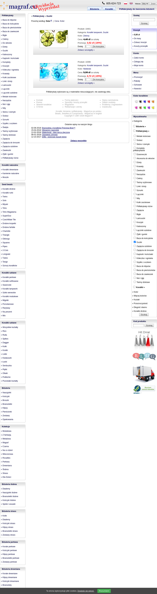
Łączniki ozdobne (142, 230)
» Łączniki (5, 89)
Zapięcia (139, 210)
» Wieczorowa (7, 454)
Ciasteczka (107, 107)
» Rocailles (5, 458)
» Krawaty (5, 74)
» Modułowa (6, 431)
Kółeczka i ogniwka (143, 258)
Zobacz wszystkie (78, 141)
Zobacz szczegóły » (86, 50)
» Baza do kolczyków (10, 24)
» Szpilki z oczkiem (9, 123)
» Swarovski (6, 285)
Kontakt (39, 100)
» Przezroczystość (140, 303)
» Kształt (135, 300)
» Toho (4, 208)
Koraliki (109, 9)
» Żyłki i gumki (7, 154)
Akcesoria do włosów (144, 158)
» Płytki (4, 369)
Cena (57, 21)
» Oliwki (4, 373)
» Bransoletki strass (9, 531)
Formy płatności (71, 100)
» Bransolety (6, 585)
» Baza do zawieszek (10, 31)
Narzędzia (139, 174)
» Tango (4, 262)
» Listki (4, 354)
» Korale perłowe (8, 546)
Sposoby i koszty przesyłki (76, 102)
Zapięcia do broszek (144, 250)
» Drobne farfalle (8, 227)
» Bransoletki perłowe (10, 558)
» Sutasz (4, 116)
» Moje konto (137, 65)
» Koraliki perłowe (8, 277)
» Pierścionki (6, 412)
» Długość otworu (139, 307)
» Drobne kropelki (8, 223)
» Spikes (4, 339)
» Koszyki (5, 66)
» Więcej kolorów (139, 296)
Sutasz (138, 140)
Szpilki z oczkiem (142, 262)
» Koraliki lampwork (9, 289)
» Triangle (5, 235)
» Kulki (4, 346)
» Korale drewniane (9, 573)
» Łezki (4, 362)
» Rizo (3, 331)
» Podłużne (6, 377)
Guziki (49, 16)
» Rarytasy (5, 308)
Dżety (138, 162)
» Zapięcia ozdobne (9, 146)
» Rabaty (136, 81)
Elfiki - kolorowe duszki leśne (54, 137)
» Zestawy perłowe (9, 562)
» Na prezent (6, 312)
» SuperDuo (6, 216)
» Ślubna (4, 469)
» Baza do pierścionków (11, 28)
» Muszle (5, 177)
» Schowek (137, 85)
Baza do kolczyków (143, 238)
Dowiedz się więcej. (85, 591)
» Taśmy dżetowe (8, 135)
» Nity (3, 108)
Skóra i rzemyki (142, 144)
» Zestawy (5, 415)
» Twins (4, 196)
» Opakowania (7, 419)
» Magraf (4, 442)
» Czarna (5, 446)
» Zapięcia (5, 139)
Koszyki (138, 222)
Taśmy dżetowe (142, 282)
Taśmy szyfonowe (143, 182)
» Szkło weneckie (8, 292)
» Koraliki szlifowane (9, 281)
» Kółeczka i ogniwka (10, 70)
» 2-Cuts (4, 250)
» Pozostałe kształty (9, 381)
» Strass (4, 473)
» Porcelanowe (7, 304)
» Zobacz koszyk (139, 42)
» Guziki (4, 51)
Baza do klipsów (142, 266)
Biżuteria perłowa (10, 542)
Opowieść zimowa (50, 135)
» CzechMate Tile (8, 219)
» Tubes (4, 258)
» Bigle (4, 35)
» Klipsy (4, 408)
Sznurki (138, 190)
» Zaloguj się (137, 62)
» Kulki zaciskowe (8, 77)
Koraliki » (140, 287)
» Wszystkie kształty (9, 327)
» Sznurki (5, 120)
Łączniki (138, 194)
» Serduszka (6, 365)
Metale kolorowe (142, 136)
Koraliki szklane (9, 273)
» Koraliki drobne (8, 189)
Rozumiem (104, 591)
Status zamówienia (110, 100)
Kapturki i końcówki (143, 254)
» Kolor (135, 292)
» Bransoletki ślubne (9, 496)
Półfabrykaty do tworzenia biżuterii (136, 9)
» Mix (3, 315)
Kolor (62, 21)
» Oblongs (5, 239)
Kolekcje (6, 426)
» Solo (3, 200)
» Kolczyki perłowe (9, 550)
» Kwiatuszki (6, 358)
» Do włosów (6, 43)
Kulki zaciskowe (142, 202)
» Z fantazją (6, 435)
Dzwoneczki (140, 154)
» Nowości (136, 89)
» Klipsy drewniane (9, 577)
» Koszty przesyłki (140, 46)
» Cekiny (4, 39)
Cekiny (138, 178)
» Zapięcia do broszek (10, 143)
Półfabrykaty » (142, 131)
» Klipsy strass (7, 527)
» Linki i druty (6, 81)
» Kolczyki (5, 396)
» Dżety (4, 47)
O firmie (39, 107)
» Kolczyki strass (8, 523)
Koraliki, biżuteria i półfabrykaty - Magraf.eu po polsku (78, 111)
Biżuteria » (141, 126)
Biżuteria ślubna (9, 484)
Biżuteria (94, 9)
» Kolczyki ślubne (8, 500)
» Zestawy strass (8, 535)
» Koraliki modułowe (9, 296)
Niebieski (87, 69)
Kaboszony (140, 226)
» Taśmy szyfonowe (9, 131)
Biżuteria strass (9, 511)
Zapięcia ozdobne (143, 246)
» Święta (4, 127)
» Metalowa (6, 439)
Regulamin (69, 104)
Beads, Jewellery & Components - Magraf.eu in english (78, 113)
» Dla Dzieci (6, 477)
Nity (137, 198)
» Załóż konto (138, 58)
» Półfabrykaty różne (9, 158)
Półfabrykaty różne (143, 206)
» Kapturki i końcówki (10, 58)
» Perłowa (5, 462)
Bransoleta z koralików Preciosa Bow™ (58, 128)
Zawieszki (139, 170)
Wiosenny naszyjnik (50, 130)
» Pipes (4, 246)
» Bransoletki (6, 404)
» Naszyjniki (6, 392)
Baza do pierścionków (144, 270)
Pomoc (39, 102)
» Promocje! (137, 77)
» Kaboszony (6, 54)
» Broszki (5, 400)
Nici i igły (139, 278)
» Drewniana (6, 465)
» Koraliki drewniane (9, 170)
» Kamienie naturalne (10, 173)
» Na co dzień (7, 450)
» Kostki (4, 350)
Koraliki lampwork (94, 32)
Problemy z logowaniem (112, 104)
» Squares (5, 242)
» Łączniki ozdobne (9, 93)
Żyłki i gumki (140, 234)
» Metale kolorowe (8, 97)
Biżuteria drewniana (11, 569)
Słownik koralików (43, 104)
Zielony (86, 36)
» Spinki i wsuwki (8, 504)
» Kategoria (137, 121)
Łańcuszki (139, 218)
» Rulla (4, 335)
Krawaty (138, 166)
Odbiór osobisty (108, 102)
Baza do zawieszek (143, 274)
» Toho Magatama (8, 212)
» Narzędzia (6, 100)
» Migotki (5, 300)
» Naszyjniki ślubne (9, 492)
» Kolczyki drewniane (10, 581)
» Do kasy (136, 38)
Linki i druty (140, 186)
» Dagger (5, 342)
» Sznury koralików (9, 265)
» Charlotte (5, 231)
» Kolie (4, 516)
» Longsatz (5, 254)
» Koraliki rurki (7, 193)
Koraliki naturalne (10, 165)
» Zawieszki (6, 150)
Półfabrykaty (7, 15)
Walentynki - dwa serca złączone (56, 132)
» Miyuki (4, 204)
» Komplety (6, 62)
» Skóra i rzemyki (8, 112)
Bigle (137, 214)
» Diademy (5, 489)
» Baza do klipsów (8, 20)
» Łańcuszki (6, 85)
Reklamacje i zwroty (73, 107)
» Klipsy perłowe (8, 554)
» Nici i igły (5, 104)
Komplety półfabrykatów (139, 149)
